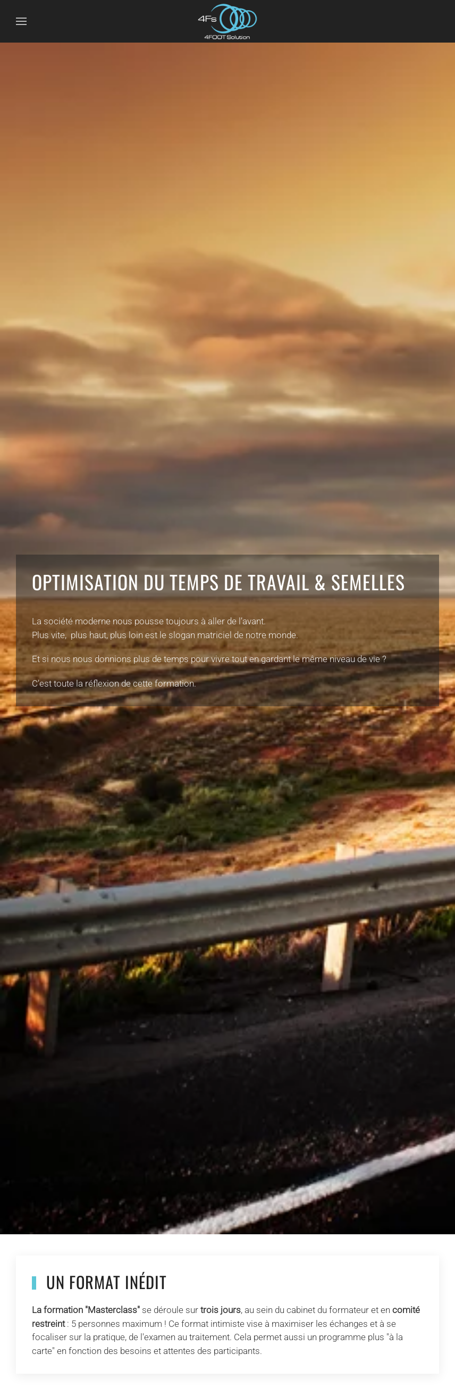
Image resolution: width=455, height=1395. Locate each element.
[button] (21, 21)
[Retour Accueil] (227, 21)
